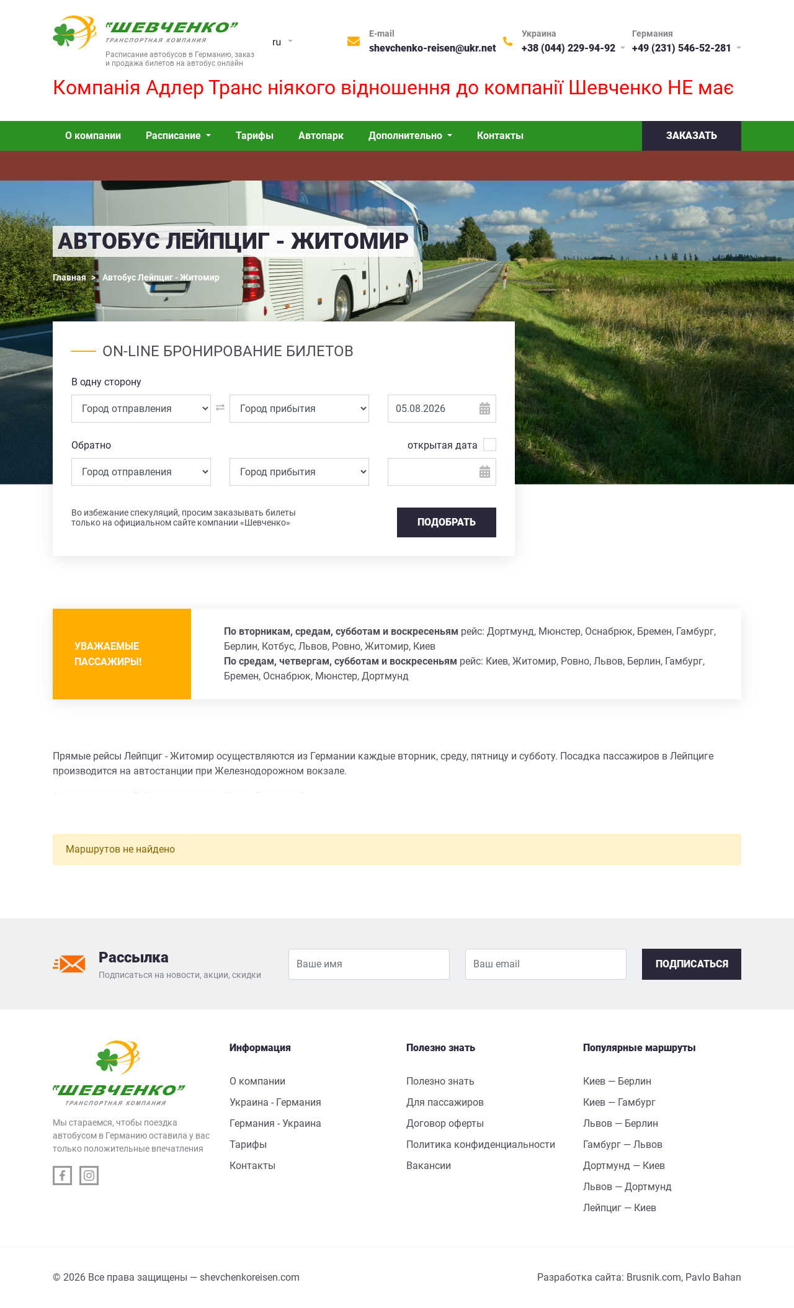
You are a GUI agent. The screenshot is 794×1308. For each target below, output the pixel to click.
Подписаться (692, 964)
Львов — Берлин (620, 1123)
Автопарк (321, 135)
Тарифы (255, 135)
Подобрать (446, 522)
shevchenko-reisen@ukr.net (432, 48)
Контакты (500, 135)
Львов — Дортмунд (627, 1187)
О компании (93, 135)
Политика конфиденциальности (480, 1144)
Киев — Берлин (617, 1081)
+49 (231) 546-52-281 (683, 48)
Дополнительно (406, 135)
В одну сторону (106, 382)
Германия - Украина (275, 1123)
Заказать (691, 135)
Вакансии (428, 1165)
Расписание (174, 135)
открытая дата (443, 444)
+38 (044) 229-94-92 (570, 48)
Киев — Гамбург (619, 1102)
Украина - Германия (275, 1102)
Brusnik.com (654, 1277)
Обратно (91, 445)
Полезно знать (440, 1081)
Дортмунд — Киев (624, 1165)
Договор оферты (445, 1123)
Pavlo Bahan (713, 1277)
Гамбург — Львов (622, 1144)
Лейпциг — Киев (619, 1208)
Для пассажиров (445, 1102)
